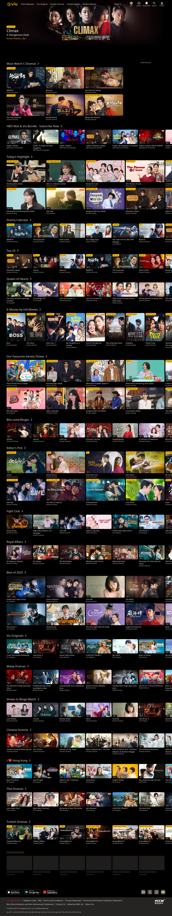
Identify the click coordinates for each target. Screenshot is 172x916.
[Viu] (12, 4)
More (118, 4)
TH (23, 912)
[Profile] (161, 4)
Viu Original (42, 4)
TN (63, 912)
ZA (80, 912)
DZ (66, 912)
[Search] (154, 4)
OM (32, 912)
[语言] (131, 4)
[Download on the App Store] (14, 892)
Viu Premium (14, 900)
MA (57, 912)
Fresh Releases (27, 4)
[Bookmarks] (146, 4)
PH (21, 912)
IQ (69, 912)
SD (60, 912)
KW (36, 912)
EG (54, 912)
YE (48, 912)
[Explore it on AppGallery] (50, 892)
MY (27, 912)
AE (51, 912)
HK (15, 912)
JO (77, 912)
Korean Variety (73, 4)
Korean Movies (89, 4)
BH (39, 912)
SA (42, 912)
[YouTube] (163, 892)
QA (45, 912)
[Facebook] (143, 892)
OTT (10, 912)
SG (17, 912)
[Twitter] (150, 892)
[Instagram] (156, 892)
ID (29, 912)
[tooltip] (26, 80)
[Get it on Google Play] (32, 892)
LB (72, 912)
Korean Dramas (57, 4)
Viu (8, 912)
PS (75, 912)
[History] (138, 4)
